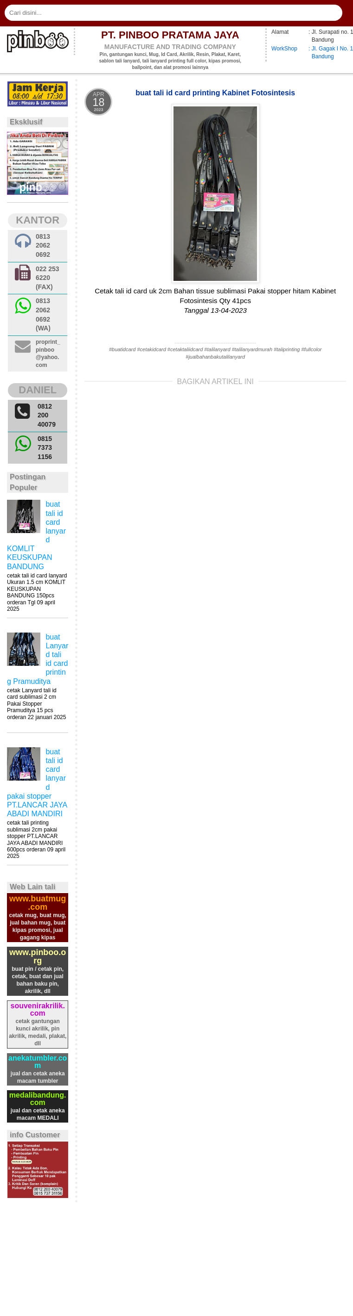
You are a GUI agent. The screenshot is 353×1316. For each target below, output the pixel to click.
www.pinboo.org (37, 956)
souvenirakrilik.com (38, 1009)
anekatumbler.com (37, 1061)
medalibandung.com (37, 1098)
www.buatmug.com (37, 903)
